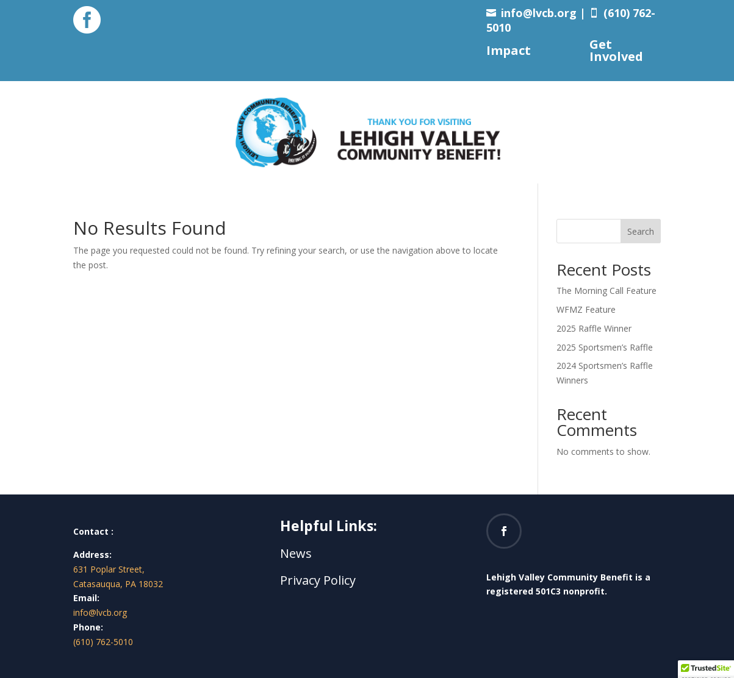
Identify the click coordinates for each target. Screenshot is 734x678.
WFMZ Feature (586, 309)
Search (640, 231)
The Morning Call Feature (606, 290)
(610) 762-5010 (103, 642)
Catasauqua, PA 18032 (118, 584)
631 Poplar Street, (109, 569)
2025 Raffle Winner (593, 328)
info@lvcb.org (539, 12)
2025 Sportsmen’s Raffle (604, 347)
